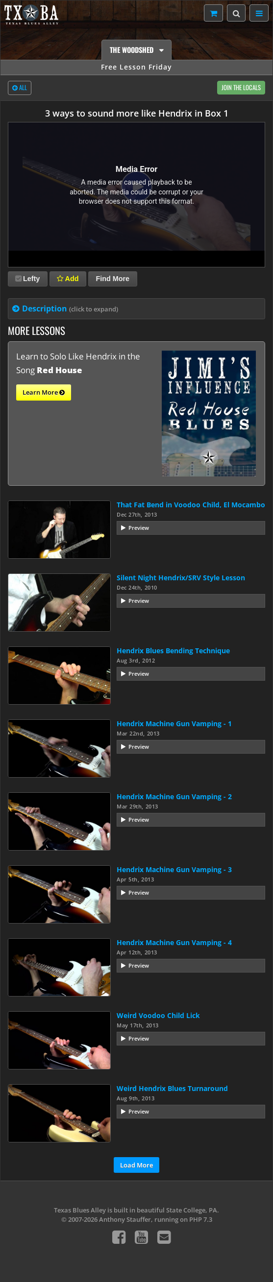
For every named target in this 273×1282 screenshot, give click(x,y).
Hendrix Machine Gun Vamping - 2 (174, 796)
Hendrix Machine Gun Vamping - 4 (174, 942)
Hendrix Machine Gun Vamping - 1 (174, 723)
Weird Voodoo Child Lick (158, 1015)
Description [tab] (70, 308)
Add (67, 279)
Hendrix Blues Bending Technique (173, 650)
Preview (138, 527)
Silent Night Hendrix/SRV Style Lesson (181, 577)
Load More (136, 1165)
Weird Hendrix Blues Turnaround (172, 1088)
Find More (112, 279)
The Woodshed (132, 50)
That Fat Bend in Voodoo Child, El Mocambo (191, 504)
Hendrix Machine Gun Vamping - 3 (174, 869)
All (19, 88)
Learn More (44, 393)
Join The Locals (241, 87)
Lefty (27, 279)
